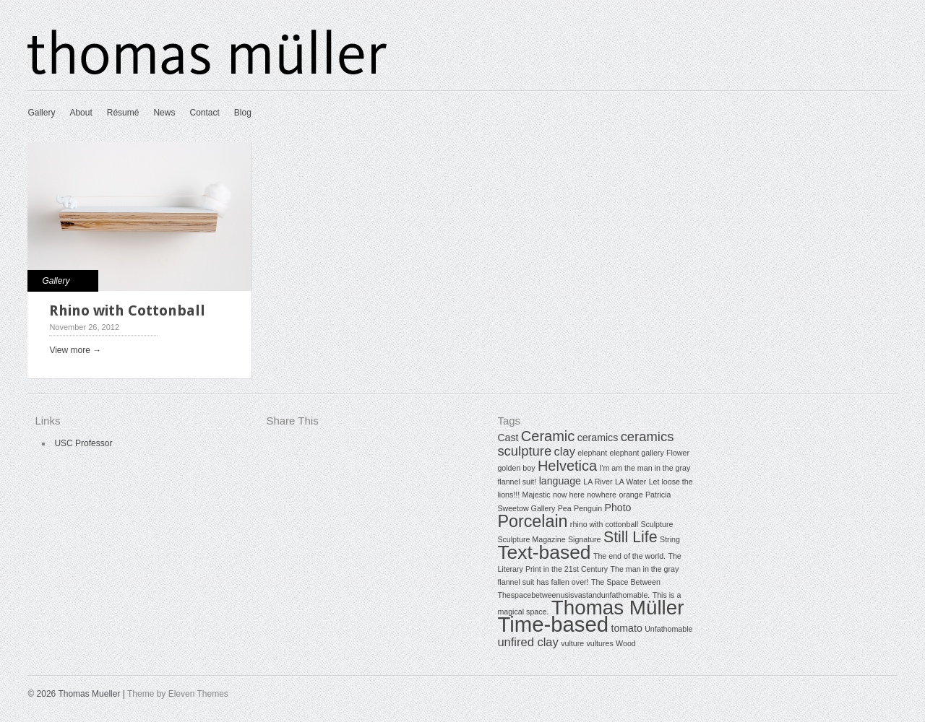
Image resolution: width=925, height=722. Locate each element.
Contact (204, 113)
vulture (572, 643)
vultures (599, 643)
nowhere (601, 494)
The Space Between (626, 582)
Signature (584, 539)
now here (569, 494)
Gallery (41, 113)
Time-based (552, 624)
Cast (507, 437)
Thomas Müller (617, 607)
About (80, 113)
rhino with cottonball (604, 524)
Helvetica (567, 466)
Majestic (536, 494)
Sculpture (656, 524)
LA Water (630, 481)
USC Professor (83, 443)
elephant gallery (636, 452)
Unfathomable (668, 629)
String (670, 539)
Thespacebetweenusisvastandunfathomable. (573, 595)
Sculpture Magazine (531, 539)
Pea (565, 508)
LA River (597, 481)
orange (630, 494)
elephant (592, 452)
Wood (626, 643)
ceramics (598, 437)
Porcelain (532, 521)
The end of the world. (629, 556)
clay (564, 451)
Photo (617, 507)
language (560, 481)
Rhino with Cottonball (127, 310)
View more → (75, 350)
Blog (242, 113)
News (164, 113)
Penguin (588, 508)
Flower (677, 452)
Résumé (123, 113)
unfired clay (527, 641)
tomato (626, 628)
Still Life (630, 537)
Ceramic (548, 436)
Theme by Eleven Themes (177, 694)
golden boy (516, 468)
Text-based (543, 552)
